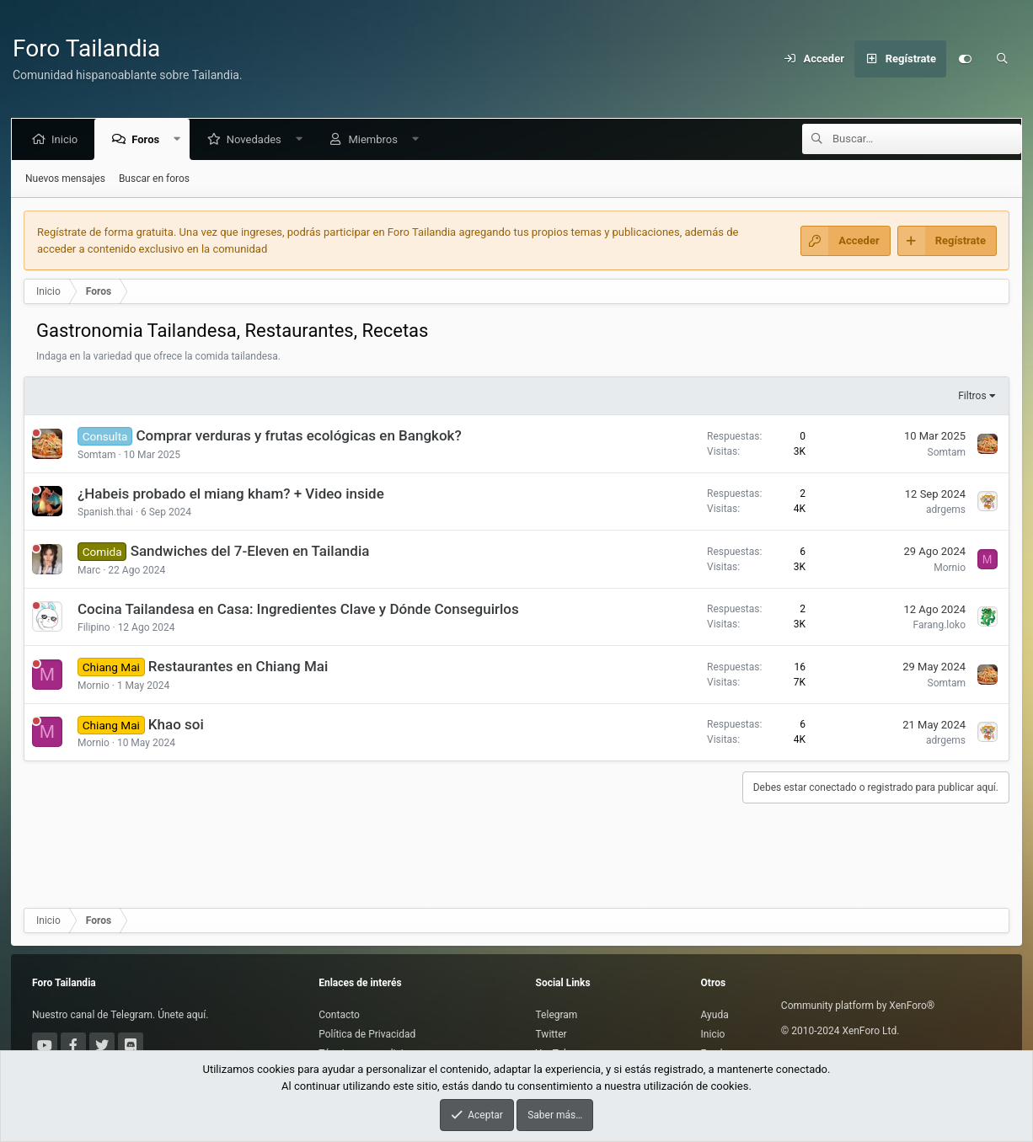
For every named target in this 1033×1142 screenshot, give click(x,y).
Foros (149, 139)
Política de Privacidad (366, 1034)
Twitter (551, 1034)
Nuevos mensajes (65, 178)
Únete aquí (180, 1015)
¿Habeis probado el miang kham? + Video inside (231, 493)
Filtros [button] (972, 396)
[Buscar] (1001, 58)
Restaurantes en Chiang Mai (238, 666)
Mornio (950, 568)
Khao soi (176, 724)
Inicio (68, 139)
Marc (89, 570)
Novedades (257, 139)
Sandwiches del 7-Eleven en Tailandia (250, 550)
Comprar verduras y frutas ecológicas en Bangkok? (299, 435)
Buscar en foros (154, 178)
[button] (181, 139)
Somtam (96, 455)
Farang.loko (939, 625)
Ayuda (715, 1015)
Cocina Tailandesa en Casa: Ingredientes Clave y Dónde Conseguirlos (298, 608)
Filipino (94, 627)
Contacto (339, 1015)
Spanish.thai (105, 512)
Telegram (557, 1015)
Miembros (376, 139)
